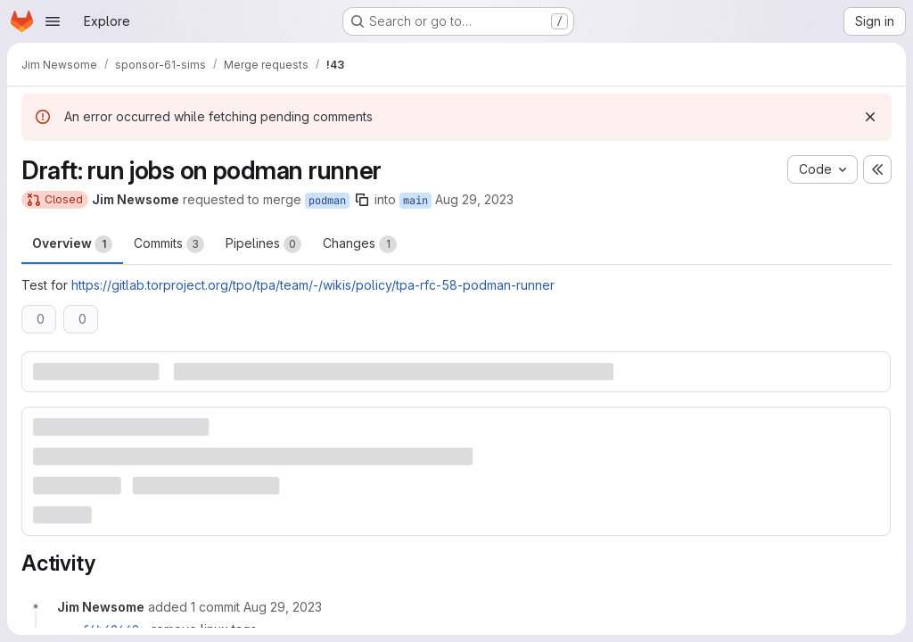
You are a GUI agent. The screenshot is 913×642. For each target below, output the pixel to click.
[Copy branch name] (362, 199)
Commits (169, 244)
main (415, 200)
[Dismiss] (870, 117)
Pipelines (263, 244)
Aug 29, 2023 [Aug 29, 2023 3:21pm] (474, 199)
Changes (360, 244)
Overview (72, 244)
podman (327, 200)
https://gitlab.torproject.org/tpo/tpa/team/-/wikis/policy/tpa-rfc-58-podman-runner (313, 284)
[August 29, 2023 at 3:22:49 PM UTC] (282, 606)
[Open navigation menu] (52, 21)
